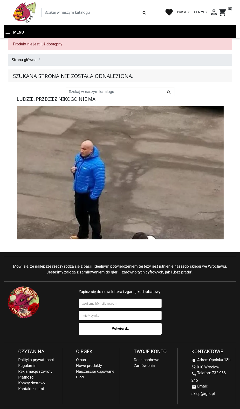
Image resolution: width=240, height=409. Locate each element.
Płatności (26, 377)
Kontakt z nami (31, 389)
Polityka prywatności (36, 360)
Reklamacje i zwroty (35, 371)
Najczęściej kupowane (95, 371)
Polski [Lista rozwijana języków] (182, 12)
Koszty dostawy (31, 383)
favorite (169, 12)
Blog (80, 377)
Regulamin (27, 365)
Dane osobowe (146, 360)
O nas (81, 360)
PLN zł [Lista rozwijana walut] (199, 12)
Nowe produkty (89, 365)
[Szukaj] (95, 12)
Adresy (140, 371)
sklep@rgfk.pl (203, 393)
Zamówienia (144, 365)
